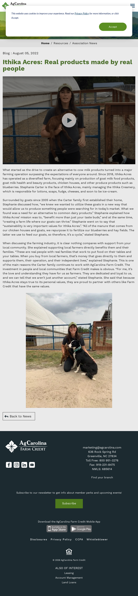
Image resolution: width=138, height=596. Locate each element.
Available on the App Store (57, 528)
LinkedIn (24, 465)
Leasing (69, 573)
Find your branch (102, 477)
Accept (113, 26)
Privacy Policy (82, 13)
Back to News (20, 416)
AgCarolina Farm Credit (26, 446)
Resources (61, 43)
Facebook (9, 465)
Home (45, 43)
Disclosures (38, 539)
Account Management (69, 577)
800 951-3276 (108, 460)
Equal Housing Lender (69, 552)
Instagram (16, 465)
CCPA (79, 539)
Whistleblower (97, 539)
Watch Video (69, 120)
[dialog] (69, 21)
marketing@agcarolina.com (102, 447)
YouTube (32, 465)
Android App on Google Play (81, 528)
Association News (84, 43)
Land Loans (69, 582)
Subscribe (69, 503)
